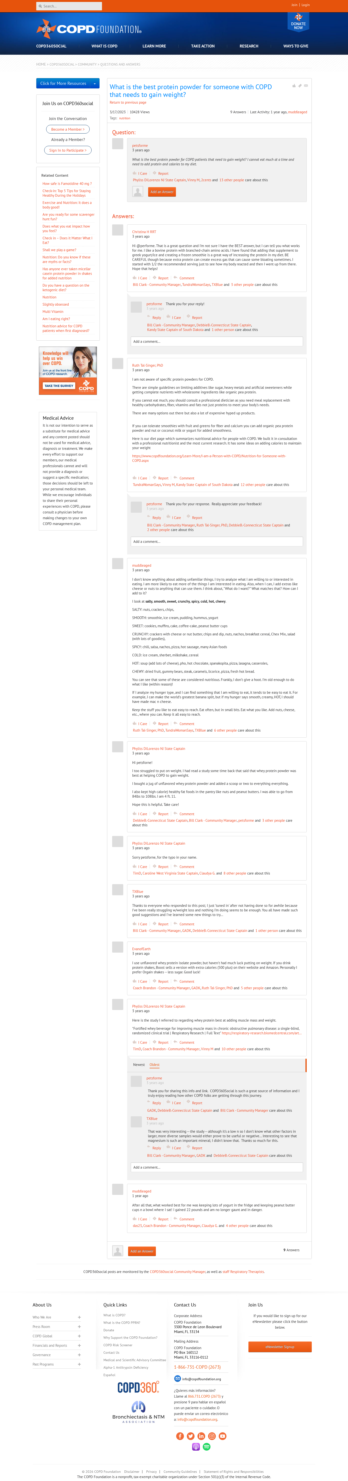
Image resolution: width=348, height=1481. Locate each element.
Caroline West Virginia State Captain (170, 873)
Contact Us (111, 1352)
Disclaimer (131, 1471)
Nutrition (49, 297)
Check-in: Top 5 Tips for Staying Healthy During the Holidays (67, 193)
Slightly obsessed (56, 304)
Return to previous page (128, 102)
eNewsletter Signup (280, 1347)
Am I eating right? (56, 318)
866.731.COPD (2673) (204, 1396)
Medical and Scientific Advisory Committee (134, 1360)
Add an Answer (162, 191)
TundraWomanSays (196, 284)
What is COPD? (114, 1315)
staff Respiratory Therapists (243, 1271)
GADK (186, 930)
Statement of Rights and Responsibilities (234, 1471)
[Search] (69, 6)
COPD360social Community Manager (177, 1271)
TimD (137, 873)
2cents (206, 180)
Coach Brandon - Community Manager (161, 988)
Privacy (151, 1471)
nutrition (124, 118)
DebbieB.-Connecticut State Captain (223, 325)
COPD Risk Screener (117, 1345)
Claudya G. (207, 873)
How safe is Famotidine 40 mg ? (67, 183)
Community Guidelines (180, 1471)
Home (41, 64)
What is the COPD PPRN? (121, 1322)
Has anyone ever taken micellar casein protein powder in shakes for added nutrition (67, 273)
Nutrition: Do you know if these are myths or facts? (67, 259)
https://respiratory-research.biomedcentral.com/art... (262, 1033)
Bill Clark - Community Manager (157, 284)
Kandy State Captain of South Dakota (175, 329)
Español (109, 1375)
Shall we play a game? (59, 250)
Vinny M (193, 180)
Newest (139, 1064)
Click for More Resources (63, 83)
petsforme (140, 145)
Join (294, 5)
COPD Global (42, 1336)
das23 (137, 1225)
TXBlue (217, 284)
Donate (298, 22)
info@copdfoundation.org (197, 1419)
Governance (42, 1355)
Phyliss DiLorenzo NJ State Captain (159, 180)
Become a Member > (68, 129)
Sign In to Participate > (68, 150)
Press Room (41, 1326)
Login (306, 5)
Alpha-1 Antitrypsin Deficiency (125, 1367)
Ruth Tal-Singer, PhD (211, 525)
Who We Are (42, 1317)
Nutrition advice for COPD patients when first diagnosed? (66, 328)
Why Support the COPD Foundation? (130, 1337)
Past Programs (43, 1364)
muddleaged (297, 112)
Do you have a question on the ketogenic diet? (66, 287)
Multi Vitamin (53, 311)
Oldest (155, 1064)
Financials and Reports (50, 1345)
